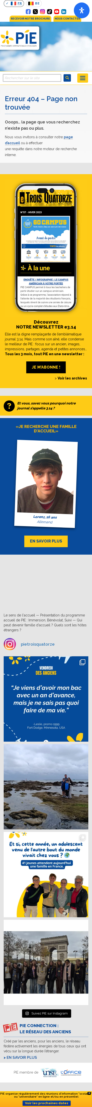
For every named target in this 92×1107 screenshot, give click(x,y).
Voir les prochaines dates (46, 1103)
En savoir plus (22, 1057)
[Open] (82, 10)
